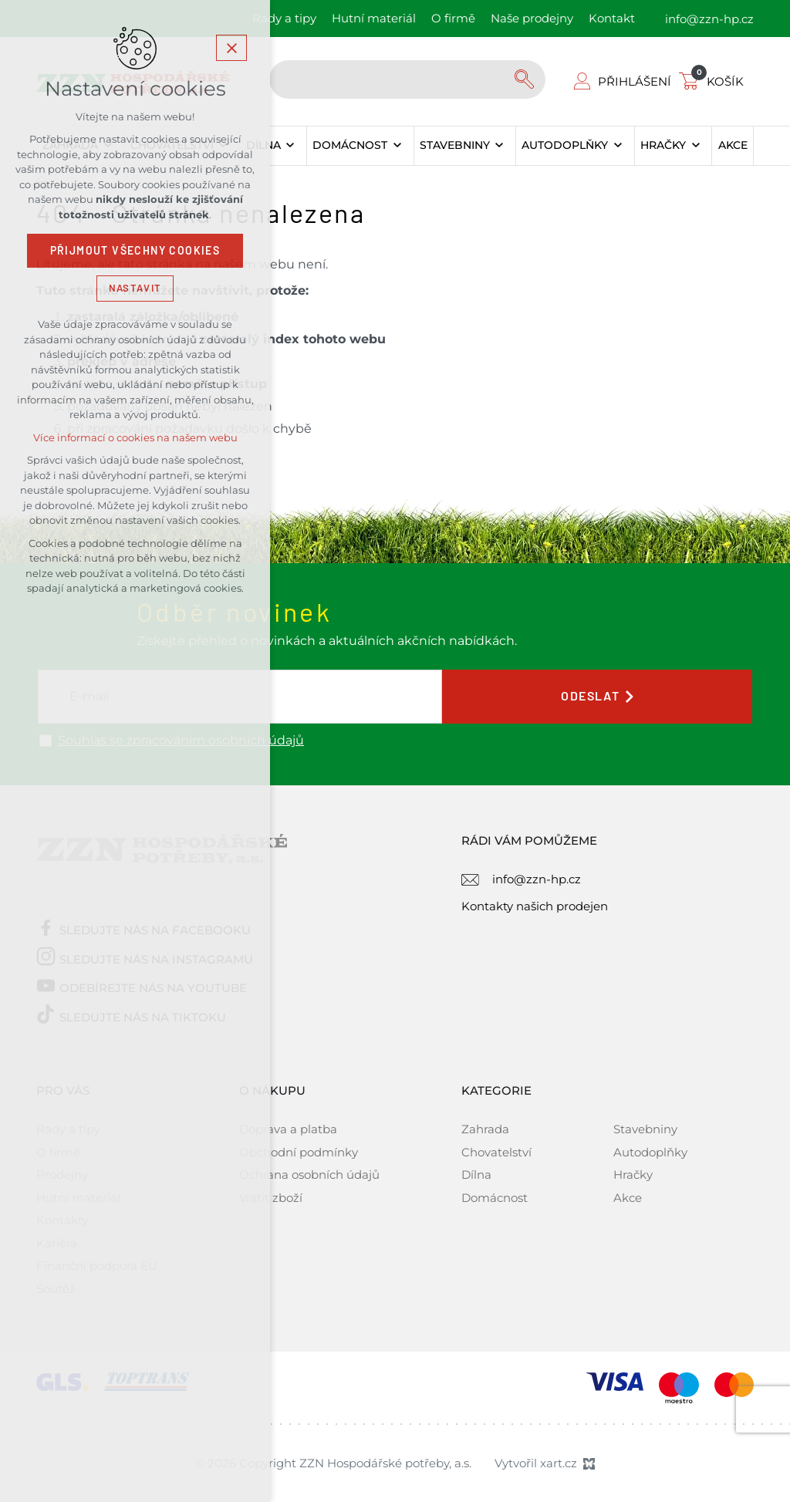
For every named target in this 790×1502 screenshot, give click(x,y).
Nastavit (135, 288)
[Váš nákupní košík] (714, 81)
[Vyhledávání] (526, 79)
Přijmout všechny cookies (135, 251)
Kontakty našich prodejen (534, 906)
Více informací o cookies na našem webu (135, 438)
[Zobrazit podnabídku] (290, 146)
